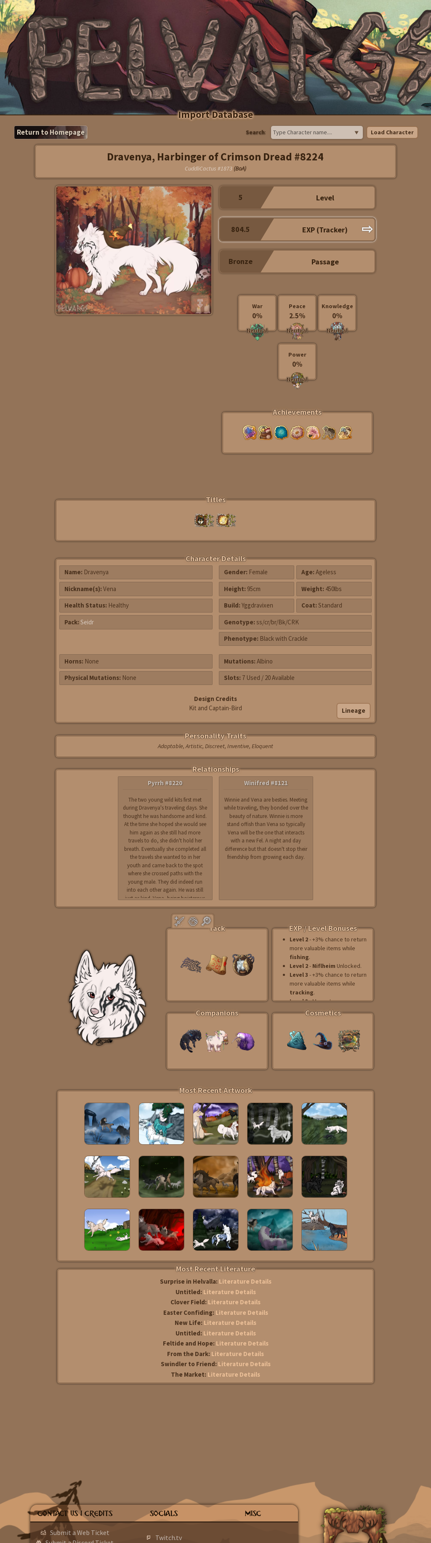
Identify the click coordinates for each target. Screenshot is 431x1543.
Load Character (392, 132)
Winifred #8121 (266, 783)
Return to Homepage (51, 132)
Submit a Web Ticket (79, 1532)
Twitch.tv (168, 1537)
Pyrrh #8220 (165, 783)
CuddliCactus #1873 (208, 168)
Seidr (87, 622)
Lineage (353, 710)
